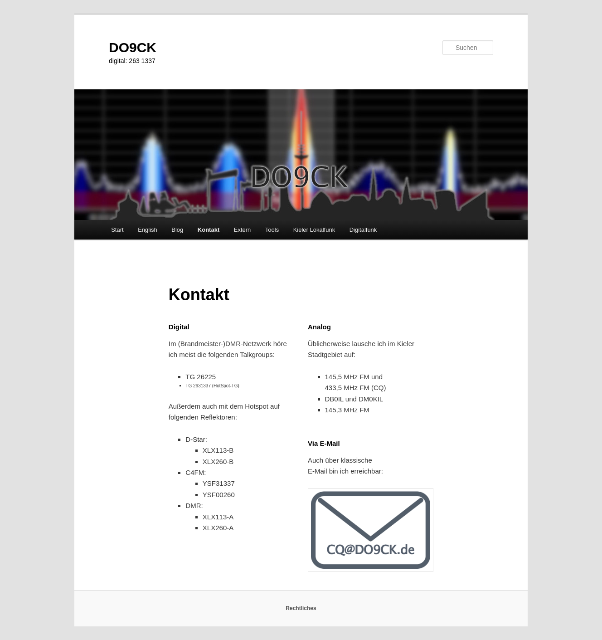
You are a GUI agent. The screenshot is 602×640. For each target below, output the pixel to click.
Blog (177, 229)
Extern (242, 229)
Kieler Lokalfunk (314, 229)
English (147, 229)
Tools (272, 229)
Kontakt (208, 229)
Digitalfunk (363, 229)
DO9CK (132, 47)
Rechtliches (301, 608)
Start (117, 229)
